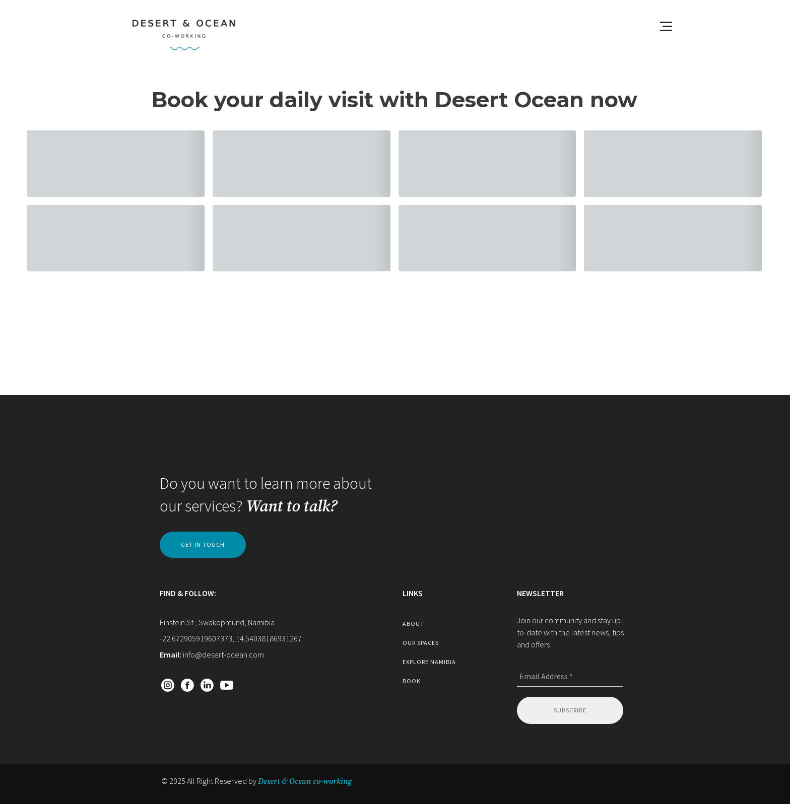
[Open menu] (666, 26)
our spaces (421, 642)
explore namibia (429, 662)
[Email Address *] (570, 677)
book (412, 681)
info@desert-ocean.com (223, 654)
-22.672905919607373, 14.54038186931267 (231, 638)
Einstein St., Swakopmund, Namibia (217, 622)
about (413, 623)
